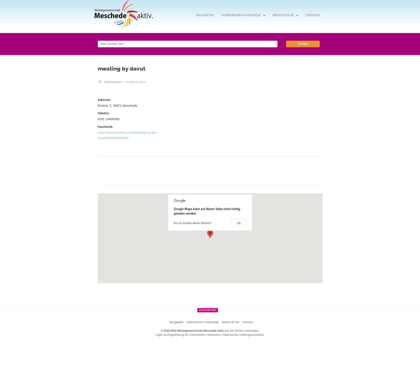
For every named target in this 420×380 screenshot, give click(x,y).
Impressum (214, 334)
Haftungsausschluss (252, 334)
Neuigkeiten (205, 15)
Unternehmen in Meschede (241, 15)
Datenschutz (230, 334)
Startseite (100, 82)
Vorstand (312, 15)
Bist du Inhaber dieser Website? (193, 223)
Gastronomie (112, 82)
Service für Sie (283, 15)
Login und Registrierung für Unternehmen (180, 334)
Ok (239, 223)
